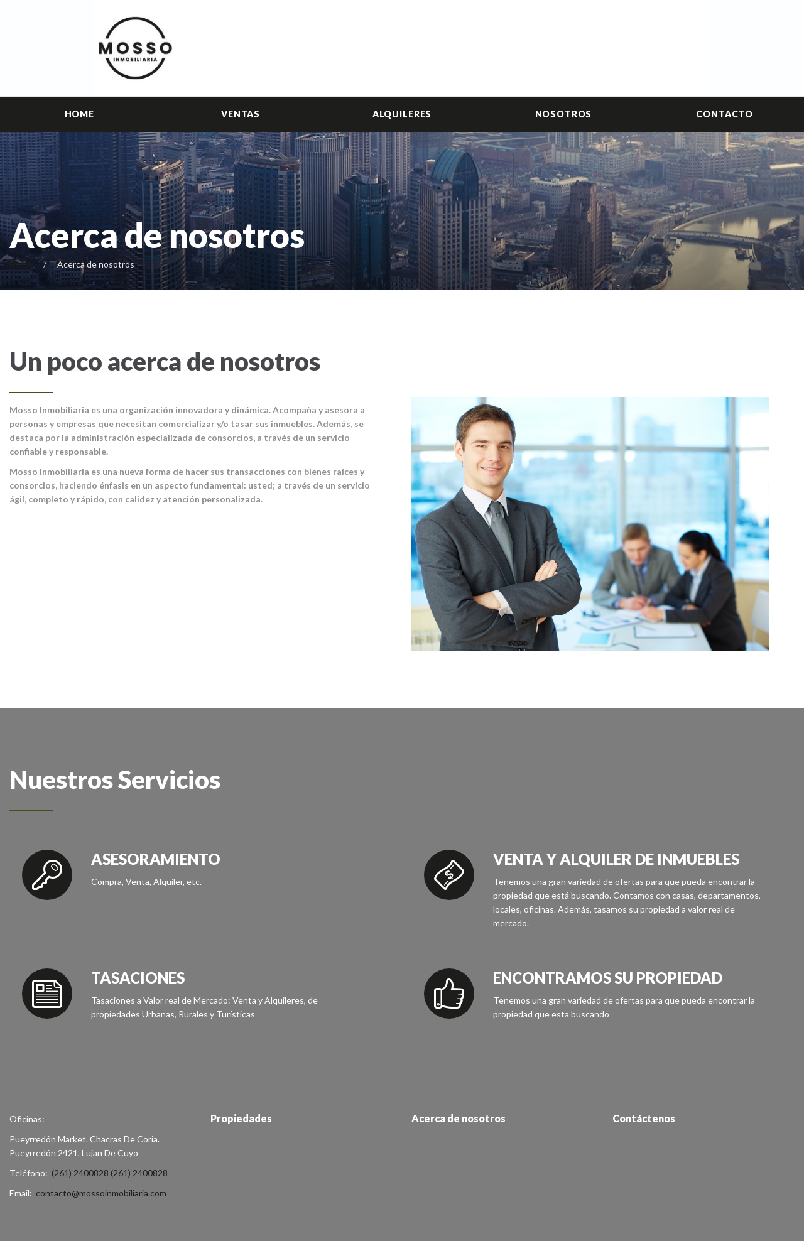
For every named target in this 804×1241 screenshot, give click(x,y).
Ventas (240, 114)
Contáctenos (643, 1118)
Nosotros (563, 114)
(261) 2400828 (80, 1173)
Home (79, 114)
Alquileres (402, 114)
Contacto (724, 114)
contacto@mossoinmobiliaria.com (101, 1193)
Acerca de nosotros (458, 1118)
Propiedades (241, 1118)
